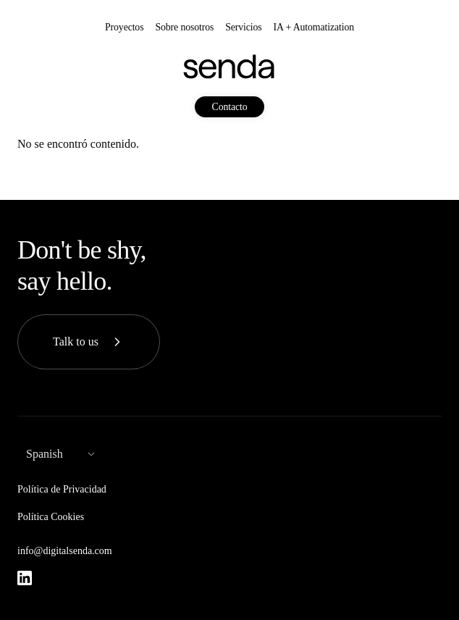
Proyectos (124, 27)
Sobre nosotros (184, 27)
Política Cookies (50, 516)
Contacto (230, 106)
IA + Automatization (314, 27)
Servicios (243, 27)
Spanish (44, 454)
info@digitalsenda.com (64, 550)
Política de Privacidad (61, 489)
